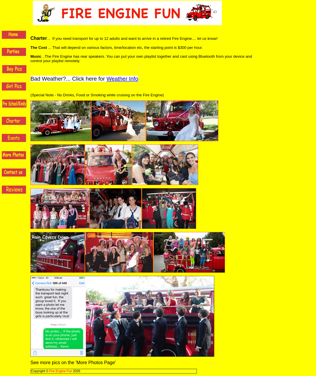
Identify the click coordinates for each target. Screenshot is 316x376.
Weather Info (122, 79)
